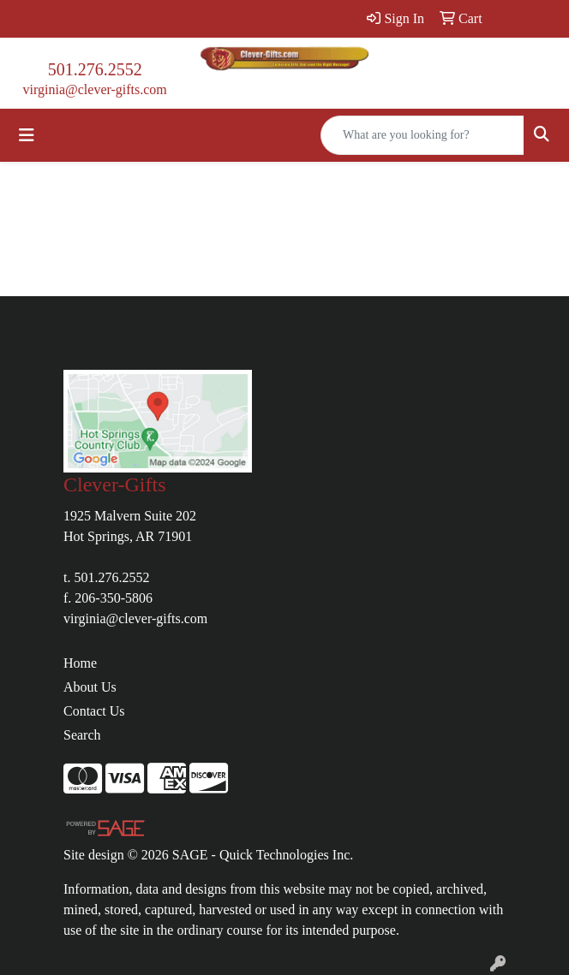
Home (80, 663)
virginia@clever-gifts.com (95, 89)
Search (82, 735)
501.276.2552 (95, 69)
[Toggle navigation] (27, 135)
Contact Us (94, 711)
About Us (90, 687)
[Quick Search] (422, 135)
